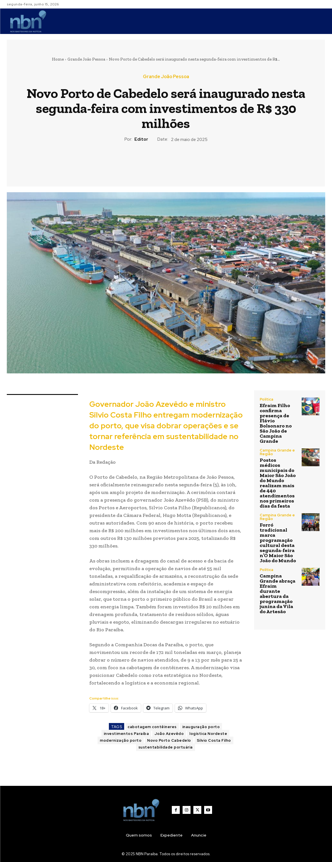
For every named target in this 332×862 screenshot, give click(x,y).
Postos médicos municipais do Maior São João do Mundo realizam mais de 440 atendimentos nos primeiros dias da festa (278, 483)
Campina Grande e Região (277, 452)
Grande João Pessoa (86, 59)
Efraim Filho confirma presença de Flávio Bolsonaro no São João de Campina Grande (276, 423)
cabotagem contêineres (152, 726)
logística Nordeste (208, 733)
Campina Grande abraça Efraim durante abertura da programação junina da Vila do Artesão (277, 594)
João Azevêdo (169, 733)
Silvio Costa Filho (214, 740)
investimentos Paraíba (126, 733)
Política (266, 399)
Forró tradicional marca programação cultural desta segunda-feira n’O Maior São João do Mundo (278, 543)
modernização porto (120, 740)
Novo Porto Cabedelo (169, 740)
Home (58, 59)
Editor (141, 139)
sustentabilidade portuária (165, 747)
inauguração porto (201, 726)
